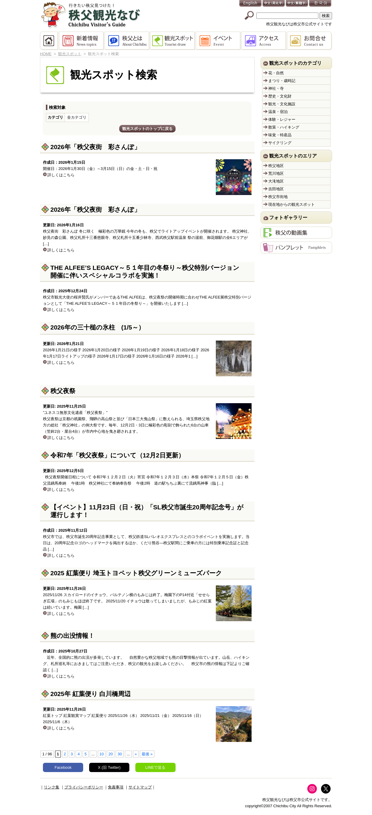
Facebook (63, 767)
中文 (274, 3)
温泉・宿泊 (278, 111)
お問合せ (309, 41)
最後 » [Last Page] (147, 754)
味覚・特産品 (280, 135)
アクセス (264, 41)
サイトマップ (140, 787)
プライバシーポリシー (83, 787)
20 (110, 754)
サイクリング (280, 142)
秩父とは (127, 41)
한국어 (320, 3)
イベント (218, 41)
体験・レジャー (281, 119)
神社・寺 (276, 88)
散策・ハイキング (283, 127)
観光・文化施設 (281, 104)
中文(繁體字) (297, 3)
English (250, 3)
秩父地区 (276, 165)
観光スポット (173, 41)
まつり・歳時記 (281, 80)
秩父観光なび (90, 15)
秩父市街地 (278, 196)
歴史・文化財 (280, 96)
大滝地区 (276, 181)
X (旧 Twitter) (109, 767)
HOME (49, 41)
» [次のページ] (136, 754)
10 (102, 754)
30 (119, 754)
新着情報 (82, 41)
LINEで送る (155, 767)
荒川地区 (276, 173)
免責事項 (115, 787)
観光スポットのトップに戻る (147, 128)
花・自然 (276, 73)
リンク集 (51, 787)
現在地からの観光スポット (291, 204)
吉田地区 (276, 189)
